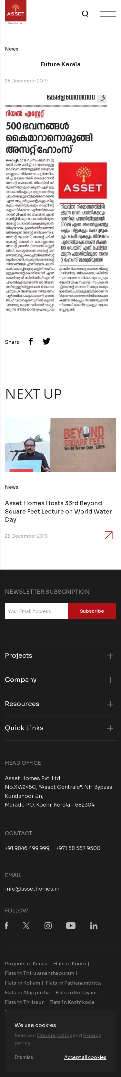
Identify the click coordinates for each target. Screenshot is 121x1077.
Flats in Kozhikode (72, 1002)
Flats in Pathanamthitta (74, 983)
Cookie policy (54, 1035)
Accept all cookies (85, 1057)
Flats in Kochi (69, 963)
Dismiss (24, 1057)
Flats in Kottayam (75, 992)
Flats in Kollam (22, 983)
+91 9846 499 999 (27, 848)
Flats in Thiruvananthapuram (39, 973)
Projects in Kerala (26, 963)
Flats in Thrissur (24, 1002)
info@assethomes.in (32, 888)
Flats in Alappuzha (27, 992)
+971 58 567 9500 (78, 848)
